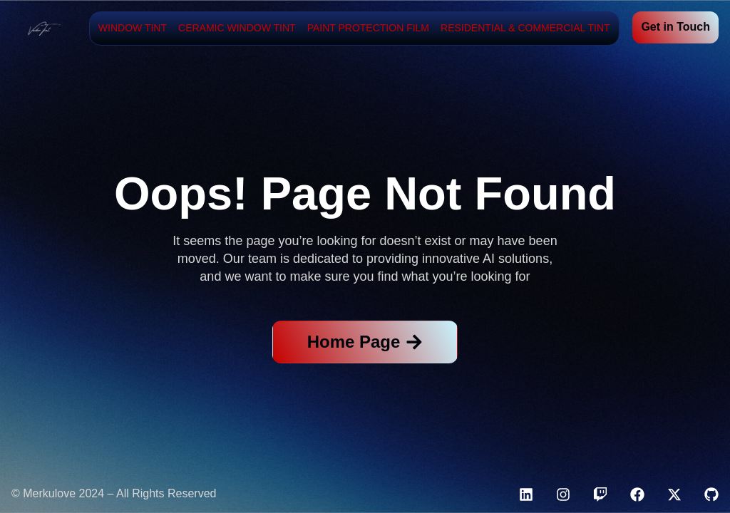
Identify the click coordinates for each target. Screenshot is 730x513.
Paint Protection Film (368, 27)
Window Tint (132, 27)
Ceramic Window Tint (237, 27)
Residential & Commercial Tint (525, 27)
